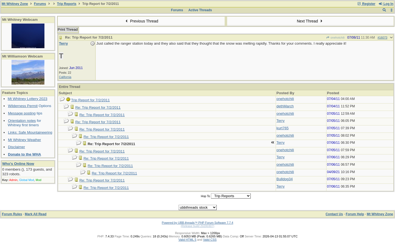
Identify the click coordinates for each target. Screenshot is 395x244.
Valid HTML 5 (187, 239)
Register (366, 4)
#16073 (382, 37)
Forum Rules (12, 214)
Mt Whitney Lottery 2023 (27, 99)
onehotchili (335, 37)
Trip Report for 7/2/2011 (90, 100)
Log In (386, 4)
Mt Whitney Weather (24, 140)
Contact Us (334, 214)
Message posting (22, 113)
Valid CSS (209, 239)
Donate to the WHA (24, 154)
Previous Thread (141, 21)
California (65, 77)
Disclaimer (16, 147)
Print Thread (68, 29)
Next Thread (310, 21)
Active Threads (200, 10)
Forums (40, 4)
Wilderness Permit (23, 106)
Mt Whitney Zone (15, 4)
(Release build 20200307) (197, 226)
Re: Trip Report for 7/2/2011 (97, 107)
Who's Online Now (18, 164)
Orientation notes (22, 121)
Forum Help (355, 214)
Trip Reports (67, 4)
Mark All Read (35, 214)
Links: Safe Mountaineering (30, 132)
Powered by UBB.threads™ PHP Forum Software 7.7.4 (197, 222)
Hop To (205, 196)
